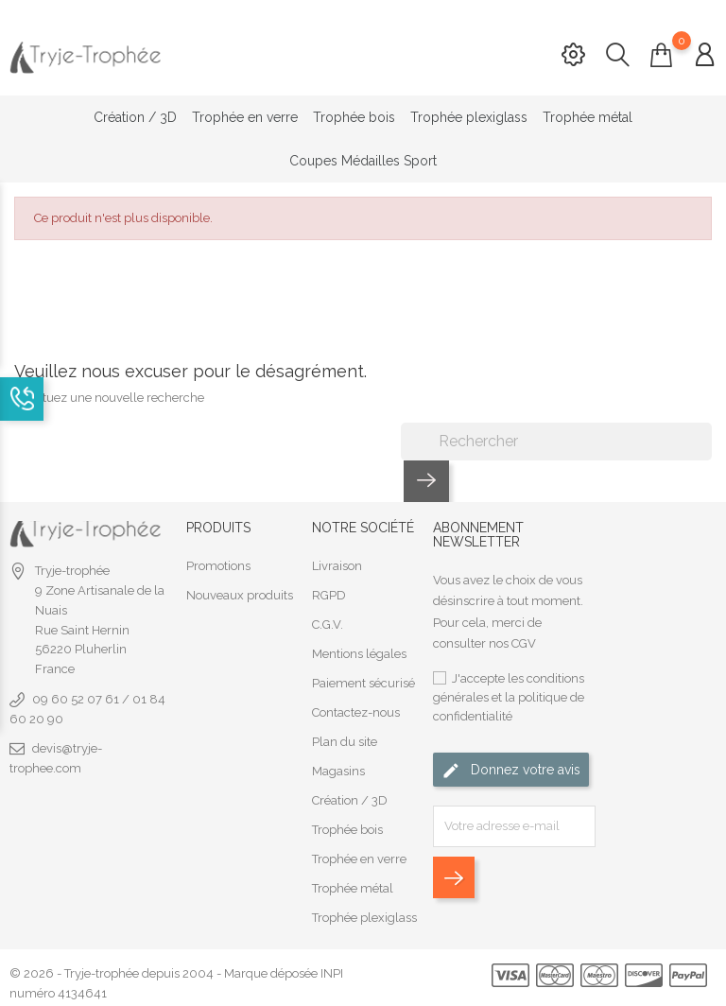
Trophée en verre (245, 117)
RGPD (329, 592)
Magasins (338, 768)
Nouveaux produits (239, 592)
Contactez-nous (356, 709)
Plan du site (344, 739)
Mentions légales (359, 651)
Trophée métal (587, 117)
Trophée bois (354, 117)
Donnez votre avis (510, 767)
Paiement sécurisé (363, 680)
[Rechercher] (556, 439)
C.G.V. (327, 622)
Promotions (218, 563)
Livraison (337, 563)
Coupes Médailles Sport (363, 160)
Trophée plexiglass (468, 117)
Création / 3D (135, 117)
